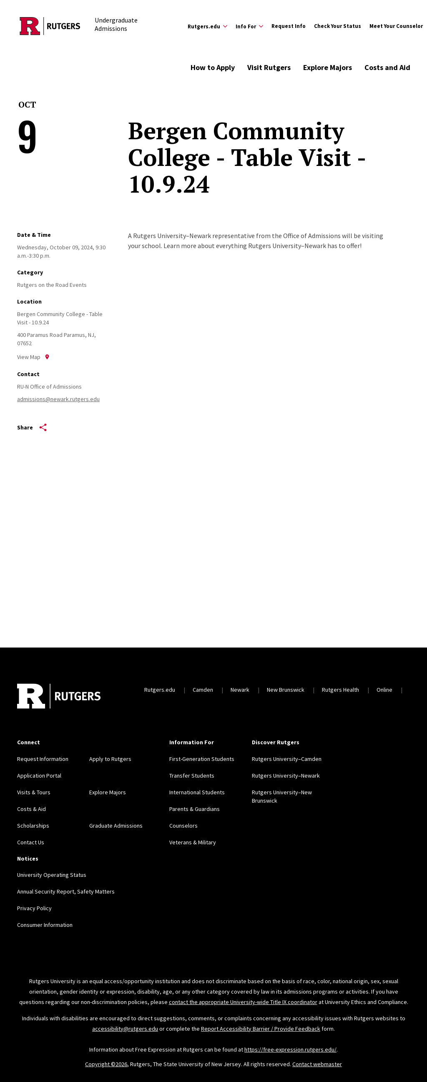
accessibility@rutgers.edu (125, 1028)
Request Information (42, 759)
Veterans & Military (192, 842)
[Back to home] (58, 697)
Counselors (183, 825)
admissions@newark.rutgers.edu (58, 399)
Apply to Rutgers (110, 759)
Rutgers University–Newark (286, 775)
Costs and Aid (387, 67)
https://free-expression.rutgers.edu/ (290, 1049)
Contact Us (30, 842)
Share (32, 427)
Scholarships (33, 825)
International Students (197, 792)
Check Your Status (337, 26)
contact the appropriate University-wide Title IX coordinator (243, 1002)
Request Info (288, 26)
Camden (203, 689)
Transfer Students (191, 775)
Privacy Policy (34, 908)
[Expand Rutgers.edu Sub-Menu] (207, 26)
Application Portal (39, 775)
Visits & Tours (33, 792)
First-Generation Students (201, 759)
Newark (240, 689)
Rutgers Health (340, 689)
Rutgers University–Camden (287, 759)
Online (384, 689)
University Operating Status (51, 875)
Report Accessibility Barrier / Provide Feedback (260, 1028)
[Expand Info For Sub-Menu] (249, 26)
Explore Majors (327, 67)
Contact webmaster (317, 1064)
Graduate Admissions (116, 825)
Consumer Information (45, 925)
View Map (33, 357)
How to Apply (213, 67)
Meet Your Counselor (396, 26)
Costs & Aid (31, 809)
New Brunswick (285, 689)
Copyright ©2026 (106, 1064)
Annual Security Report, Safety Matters (66, 891)
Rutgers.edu (159, 689)
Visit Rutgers (269, 67)
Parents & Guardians (194, 809)
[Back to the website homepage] (50, 26)
